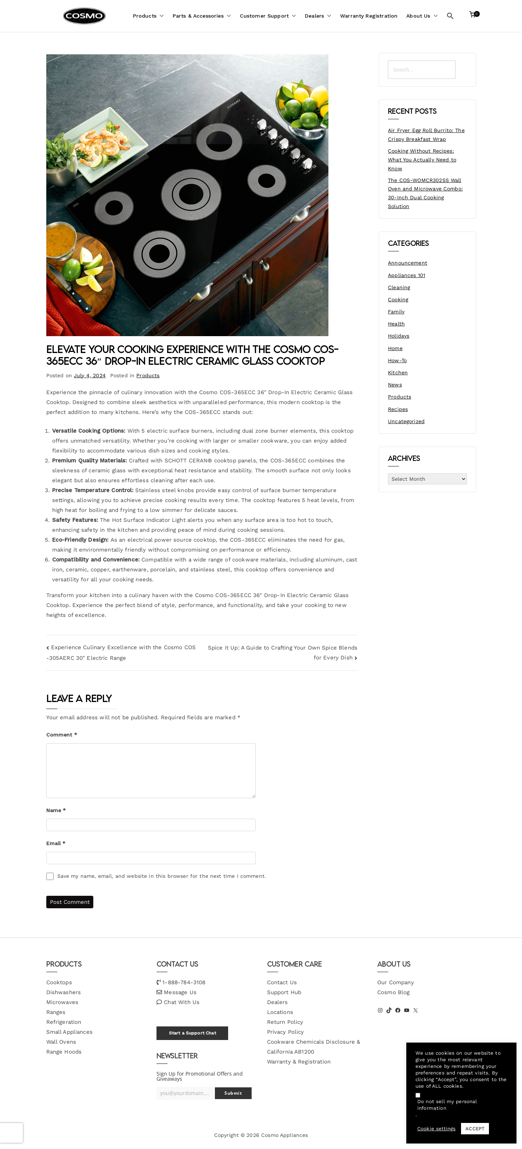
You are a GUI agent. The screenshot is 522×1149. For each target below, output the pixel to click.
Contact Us (282, 982)
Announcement (407, 263)
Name (56, 810)
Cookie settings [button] (436, 1128)
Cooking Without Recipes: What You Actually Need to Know (422, 159)
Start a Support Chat (192, 1033)
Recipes (398, 409)
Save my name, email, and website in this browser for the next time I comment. (161, 876)
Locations (280, 1012)
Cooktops (59, 982)
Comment (61, 735)
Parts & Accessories (202, 16)
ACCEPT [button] (475, 1128)
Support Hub (284, 992)
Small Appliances (69, 1032)
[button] (160, 16)
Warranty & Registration (299, 1061)
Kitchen (398, 372)
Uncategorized (406, 421)
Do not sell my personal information (447, 1105)
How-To (397, 360)
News (395, 385)
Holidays (398, 336)
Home (395, 348)
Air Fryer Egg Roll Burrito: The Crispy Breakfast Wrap (426, 134)
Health (396, 324)
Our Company (395, 982)
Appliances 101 (406, 275)
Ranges (56, 1012)
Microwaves (62, 1002)
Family (396, 311)
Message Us (180, 992)
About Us (422, 16)
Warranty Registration (368, 16)
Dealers (318, 16)
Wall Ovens (61, 1042)
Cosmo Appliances (284, 1135)
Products (148, 16)
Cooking (398, 299)
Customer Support (268, 16)
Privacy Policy (285, 1032)
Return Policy (285, 1022)
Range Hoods (64, 1051)
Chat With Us (181, 1002)
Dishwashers (63, 992)
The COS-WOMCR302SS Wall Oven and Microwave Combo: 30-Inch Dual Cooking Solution (425, 193)
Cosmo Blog (393, 992)
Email (56, 843)
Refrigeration (64, 1022)
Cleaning (399, 287)
